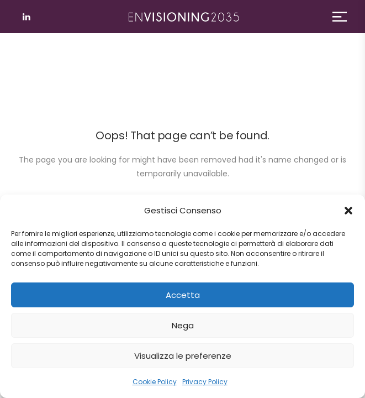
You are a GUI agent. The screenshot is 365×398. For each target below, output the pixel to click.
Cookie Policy (155, 381)
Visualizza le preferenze (182, 356)
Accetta (183, 295)
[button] (348, 210)
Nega (183, 325)
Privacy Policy (205, 381)
